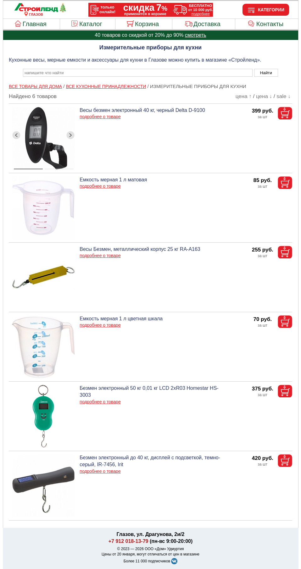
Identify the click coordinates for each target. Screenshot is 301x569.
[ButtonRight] (70, 135)
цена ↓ (264, 96)
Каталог (90, 23)
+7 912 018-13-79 (128, 541)
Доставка (206, 23)
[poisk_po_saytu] (138, 73)
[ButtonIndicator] (43, 167)
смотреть (195, 35)
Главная (35, 23)
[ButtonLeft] (16, 135)
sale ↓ (283, 96)
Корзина (147, 23)
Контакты (269, 23)
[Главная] (36, 10)
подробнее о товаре (100, 116)
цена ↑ (244, 96)
